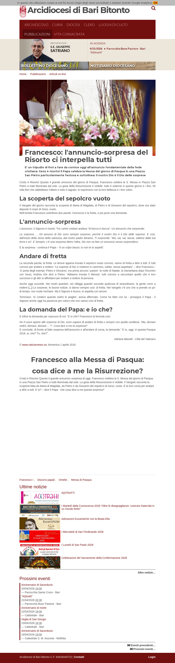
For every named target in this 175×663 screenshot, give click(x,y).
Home (22, 74)
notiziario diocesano (113, 66)
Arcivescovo (36, 25)
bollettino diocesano (44, 66)
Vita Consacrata (69, 34)
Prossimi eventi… (144, 649)
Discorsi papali (46, 479)
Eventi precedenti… (143, 645)
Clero (89, 25)
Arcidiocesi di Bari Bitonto (78, 10)
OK (155, 2)
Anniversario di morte (33, 607)
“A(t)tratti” (27, 596)
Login (152, 656)
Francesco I (26, 479)
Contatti (79, 656)
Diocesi (73, 25)
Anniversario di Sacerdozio (37, 584)
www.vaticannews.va (34, 344)
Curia (57, 25)
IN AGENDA (97, 43)
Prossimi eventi (34, 578)
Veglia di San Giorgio (33, 619)
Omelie (63, 479)
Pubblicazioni (37, 34)
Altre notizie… (147, 572)
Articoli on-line (57, 74)
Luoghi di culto (113, 25)
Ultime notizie (33, 486)
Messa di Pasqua (81, 479)
